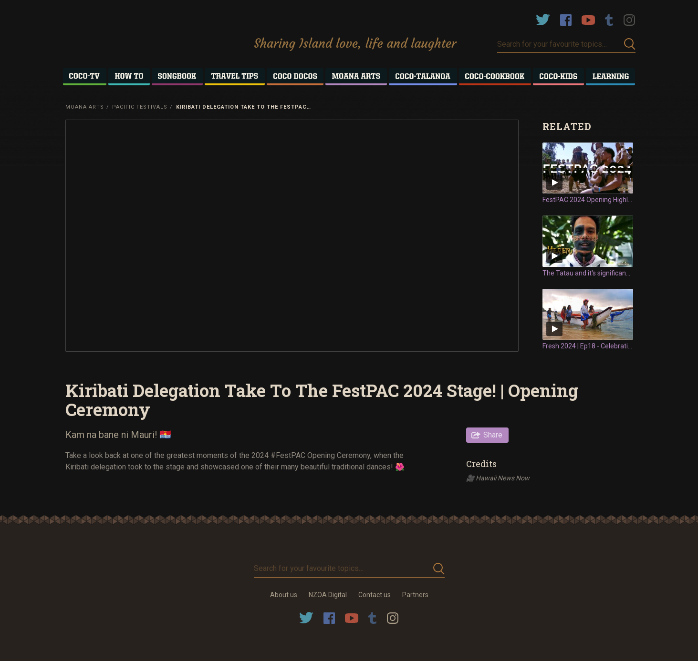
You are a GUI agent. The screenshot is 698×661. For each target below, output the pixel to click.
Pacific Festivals (139, 107)
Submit (629, 44)
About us (283, 595)
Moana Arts (84, 107)
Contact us (374, 595)
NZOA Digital (328, 595)
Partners (415, 595)
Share (492, 434)
